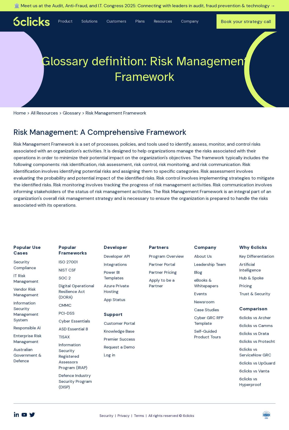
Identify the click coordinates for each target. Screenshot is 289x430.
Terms (139, 415)
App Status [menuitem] (114, 299)
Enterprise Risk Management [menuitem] (28, 338)
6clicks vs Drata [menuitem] (254, 333)
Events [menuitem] (200, 294)
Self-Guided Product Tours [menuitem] (207, 334)
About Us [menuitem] (203, 256)
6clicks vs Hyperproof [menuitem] (250, 381)
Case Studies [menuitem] (206, 310)
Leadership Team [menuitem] (210, 264)
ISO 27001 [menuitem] (68, 262)
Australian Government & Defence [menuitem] (27, 355)
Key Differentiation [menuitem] (256, 256)
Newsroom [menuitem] (204, 302)
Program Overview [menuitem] (166, 256)
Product (65, 21)
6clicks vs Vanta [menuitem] (254, 371)
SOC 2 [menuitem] (65, 278)
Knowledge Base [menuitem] (119, 331)
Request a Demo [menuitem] (119, 347)
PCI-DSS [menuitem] (67, 313)
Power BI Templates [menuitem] (114, 275)
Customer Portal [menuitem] (119, 323)
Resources (163, 21)
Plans (140, 21)
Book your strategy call (246, 21)
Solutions (90, 21)
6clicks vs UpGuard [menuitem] (257, 363)
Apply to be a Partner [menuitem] (162, 283)
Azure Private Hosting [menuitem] (116, 288)
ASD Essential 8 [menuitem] (73, 329)
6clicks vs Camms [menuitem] (256, 325)
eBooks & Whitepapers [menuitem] (206, 283)
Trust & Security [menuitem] (254, 294)
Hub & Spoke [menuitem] (251, 278)
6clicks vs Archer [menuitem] (255, 317)
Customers (116, 21)
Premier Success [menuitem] (119, 339)
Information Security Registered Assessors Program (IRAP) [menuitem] (73, 356)
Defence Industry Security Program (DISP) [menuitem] (75, 381)
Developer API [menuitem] (117, 256)
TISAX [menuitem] (64, 337)
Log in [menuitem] (109, 355)
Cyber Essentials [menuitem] (74, 321)
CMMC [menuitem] (65, 305)
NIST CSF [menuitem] (67, 270)
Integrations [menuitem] (115, 264)
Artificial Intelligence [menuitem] (250, 267)
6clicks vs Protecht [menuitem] (257, 341)
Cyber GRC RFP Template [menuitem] (208, 320)
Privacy (124, 415)
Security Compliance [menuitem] (25, 264)
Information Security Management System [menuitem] (26, 311)
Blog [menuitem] (198, 272)
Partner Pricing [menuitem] (163, 272)
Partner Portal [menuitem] (162, 264)
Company (189, 21)
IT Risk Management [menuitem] (26, 278)
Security (106, 415)
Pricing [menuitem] (245, 286)
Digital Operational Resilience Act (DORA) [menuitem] (76, 291)
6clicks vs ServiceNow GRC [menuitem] (255, 352)
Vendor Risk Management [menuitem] (26, 292)
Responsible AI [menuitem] (27, 328)
